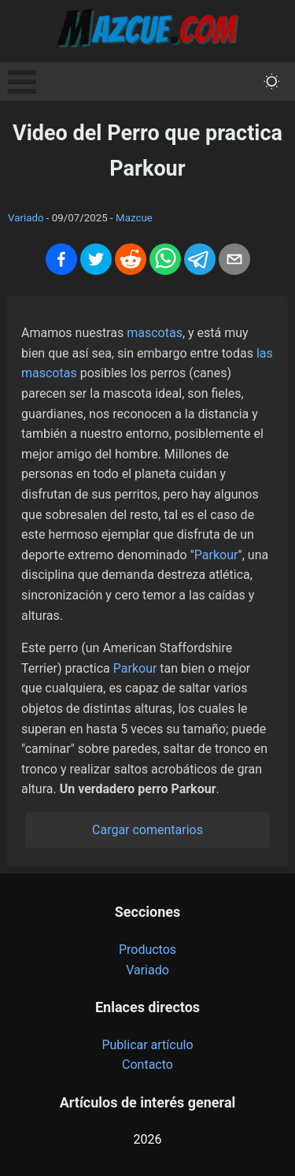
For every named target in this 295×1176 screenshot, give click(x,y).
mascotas (155, 332)
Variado (26, 218)
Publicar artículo (147, 1044)
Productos (147, 949)
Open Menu (22, 82)
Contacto (147, 1064)
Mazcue (134, 218)
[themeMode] (271, 81)
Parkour (216, 554)
